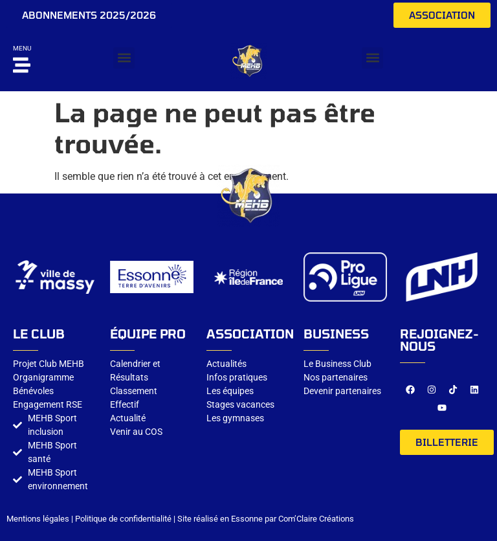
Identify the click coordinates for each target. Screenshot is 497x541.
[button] (124, 58)
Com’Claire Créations (316, 519)
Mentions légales (37, 519)
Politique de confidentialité (123, 519)
